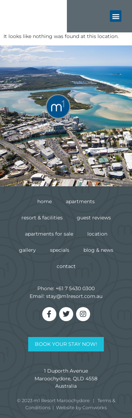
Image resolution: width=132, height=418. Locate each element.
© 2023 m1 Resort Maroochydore (53, 400)
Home (44, 201)
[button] (115, 14)
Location (97, 234)
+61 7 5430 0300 (75, 288)
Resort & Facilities (42, 217)
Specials (59, 250)
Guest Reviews (94, 217)
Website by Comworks (81, 407)
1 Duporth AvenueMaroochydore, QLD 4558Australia (66, 378)
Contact (66, 266)
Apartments (80, 201)
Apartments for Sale (49, 234)
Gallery (27, 250)
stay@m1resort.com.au (74, 296)
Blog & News (98, 250)
